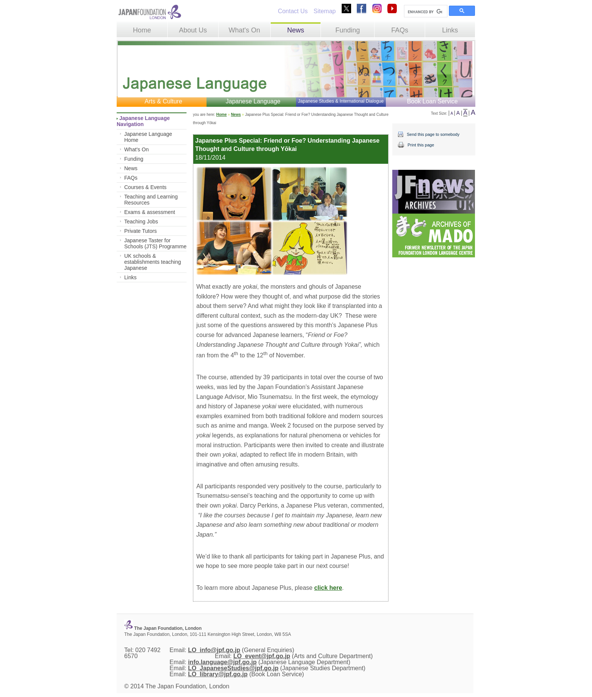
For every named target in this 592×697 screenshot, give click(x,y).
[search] (425, 11)
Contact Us (293, 11)
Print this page (420, 145)
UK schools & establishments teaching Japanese (152, 262)
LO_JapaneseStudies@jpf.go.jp (233, 668)
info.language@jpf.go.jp (222, 662)
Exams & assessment (149, 212)
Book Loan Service (432, 101)
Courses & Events (145, 187)
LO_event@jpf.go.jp (261, 656)
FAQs (399, 30)
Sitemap (324, 11)
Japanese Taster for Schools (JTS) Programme (155, 243)
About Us (193, 30)
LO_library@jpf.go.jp (218, 674)
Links (450, 30)
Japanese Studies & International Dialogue (341, 101)
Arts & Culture (163, 101)
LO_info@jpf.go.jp (214, 650)
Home (142, 30)
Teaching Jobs (141, 221)
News (295, 30)
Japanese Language (253, 101)
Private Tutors (140, 231)
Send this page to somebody (433, 134)
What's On (244, 30)
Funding (347, 30)
